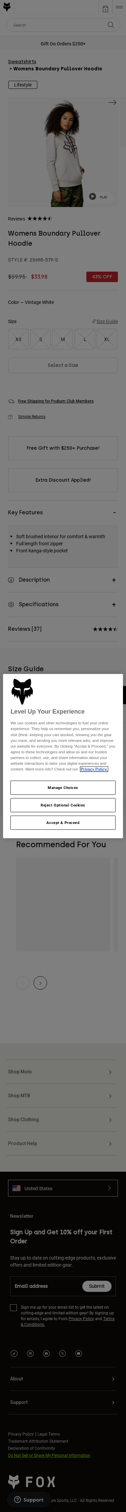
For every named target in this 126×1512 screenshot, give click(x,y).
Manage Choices (63, 787)
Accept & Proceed (62, 822)
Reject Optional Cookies (63, 804)
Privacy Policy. (94, 769)
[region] (63, 756)
